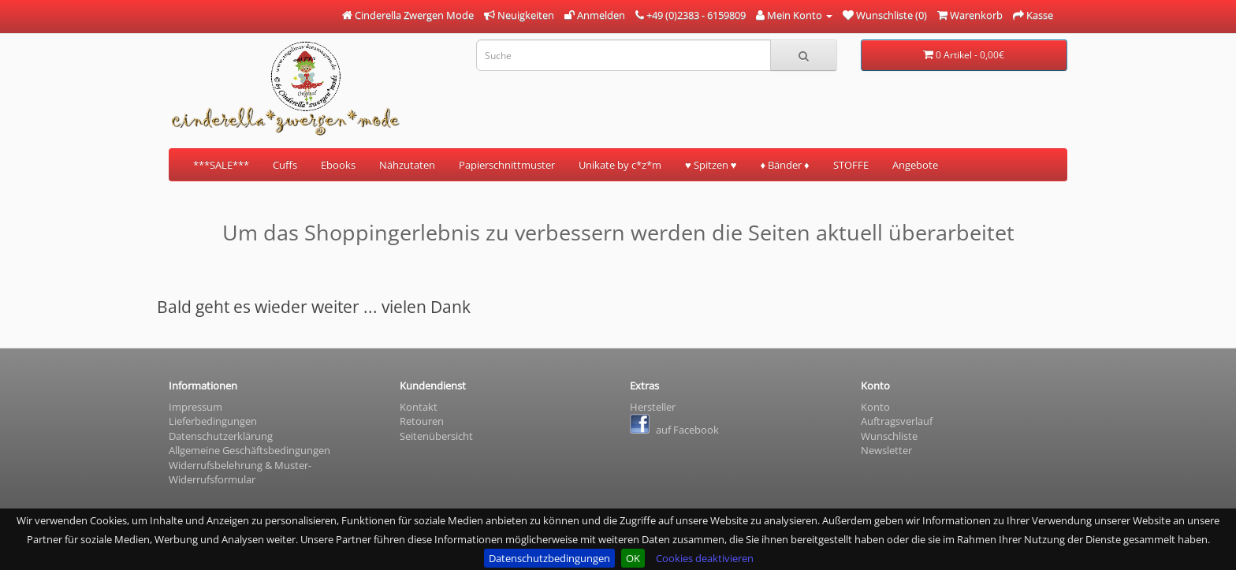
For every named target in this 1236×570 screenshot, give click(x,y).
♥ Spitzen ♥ (710, 165)
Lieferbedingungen (213, 421)
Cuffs (285, 165)
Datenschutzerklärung (221, 436)
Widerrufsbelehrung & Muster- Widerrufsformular (240, 472)
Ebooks (338, 165)
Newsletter (886, 450)
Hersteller (653, 407)
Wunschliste (889, 436)
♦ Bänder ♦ (784, 165)
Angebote (915, 165)
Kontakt (418, 407)
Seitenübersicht (436, 436)
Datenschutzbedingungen (549, 558)
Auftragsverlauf (897, 421)
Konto (875, 407)
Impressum (195, 407)
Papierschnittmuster (507, 165)
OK (633, 558)
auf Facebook (674, 430)
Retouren (422, 421)
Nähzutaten (407, 165)
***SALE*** (221, 165)
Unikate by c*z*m (620, 165)
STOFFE (851, 165)
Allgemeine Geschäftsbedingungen (249, 450)
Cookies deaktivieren (705, 558)
